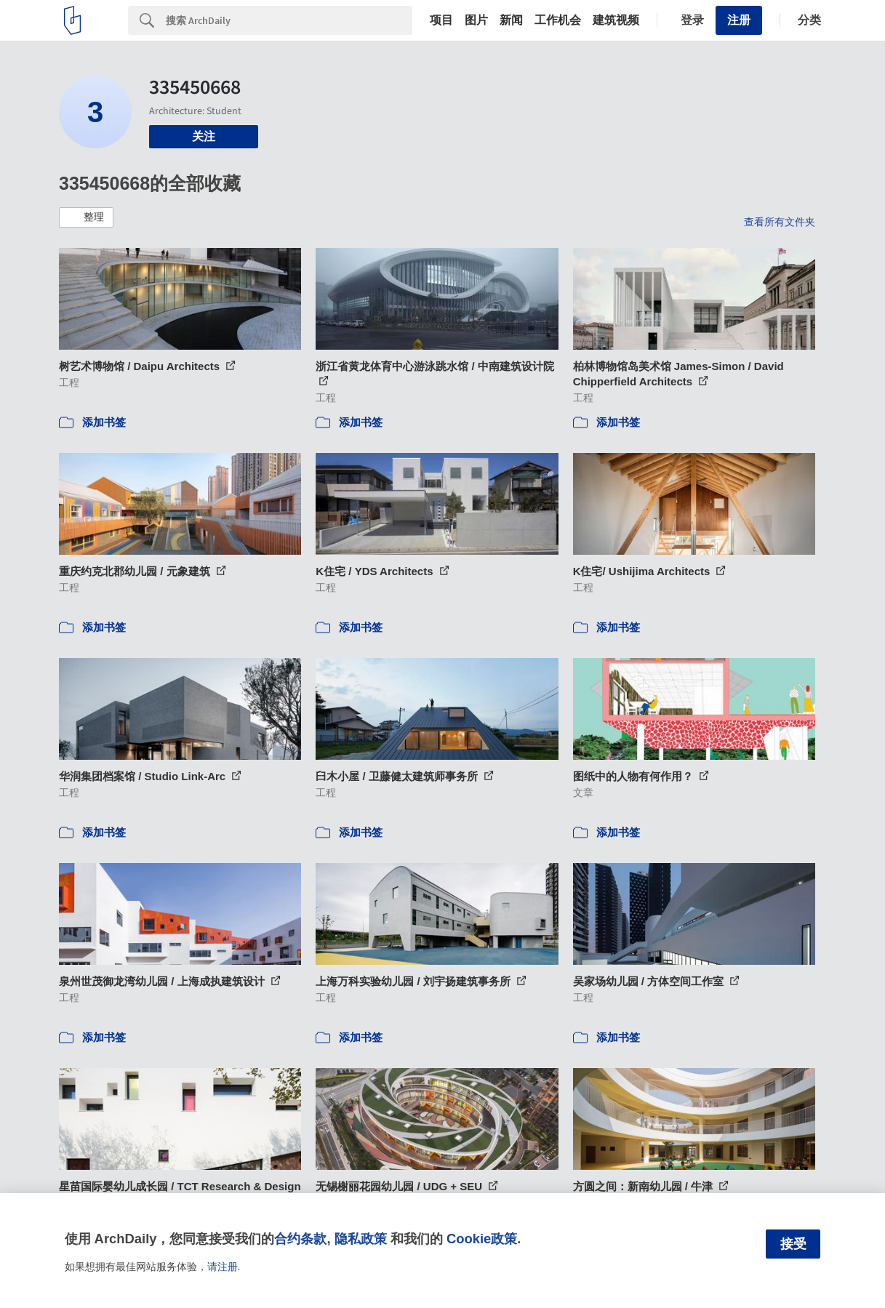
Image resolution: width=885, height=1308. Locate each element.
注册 (738, 20)
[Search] (289, 20)
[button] (86, 217)
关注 (203, 136)
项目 (441, 20)
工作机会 (557, 20)
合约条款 (300, 1238)
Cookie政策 (481, 1238)
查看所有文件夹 (779, 222)
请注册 (222, 1266)
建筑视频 (616, 20)
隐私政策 (361, 1238)
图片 (476, 20)
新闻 (511, 20)
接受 (793, 1244)
